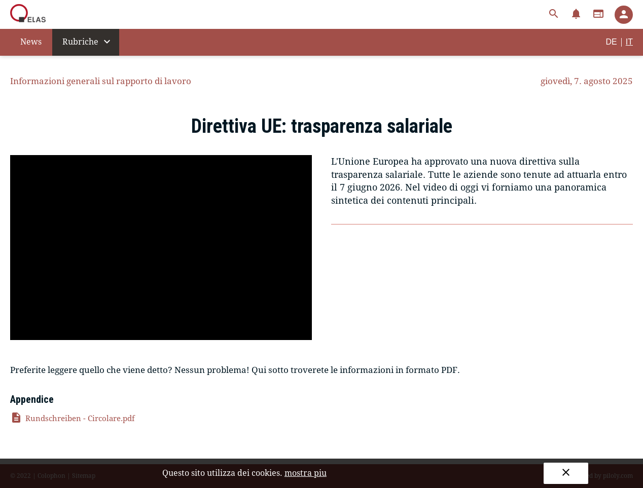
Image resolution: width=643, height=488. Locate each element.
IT (629, 41)
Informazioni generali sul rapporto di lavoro (100, 81)
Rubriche (87, 41)
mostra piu (305, 473)
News (31, 42)
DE (611, 41)
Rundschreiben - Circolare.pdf (72, 418)
